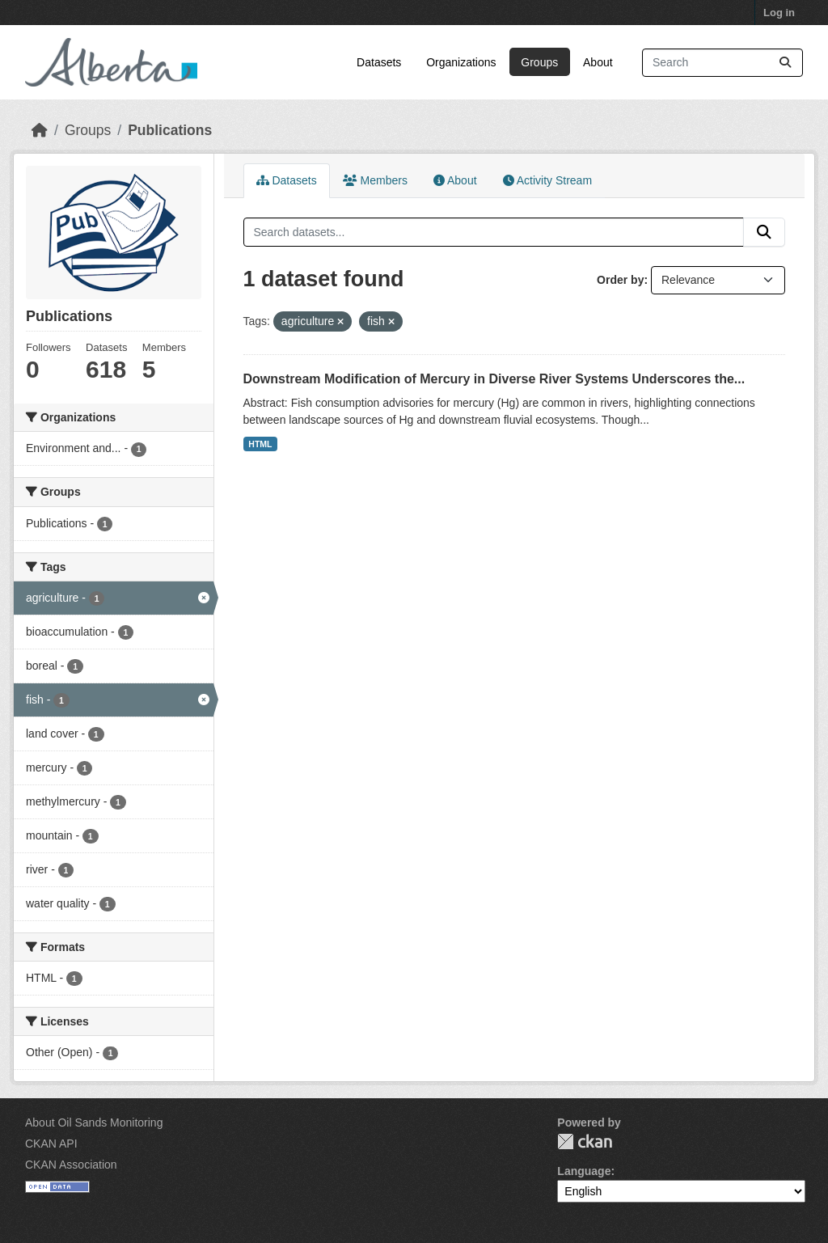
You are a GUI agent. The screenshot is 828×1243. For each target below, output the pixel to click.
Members (375, 180)
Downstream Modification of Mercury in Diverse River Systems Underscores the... (494, 379)
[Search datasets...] (722, 63)
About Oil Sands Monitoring (94, 1122)
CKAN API (51, 1143)
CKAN (584, 1141)
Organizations (461, 62)
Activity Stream (547, 180)
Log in (779, 12)
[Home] (40, 130)
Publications (170, 130)
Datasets (379, 62)
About (598, 62)
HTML (260, 444)
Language (583, 1171)
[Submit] (785, 63)
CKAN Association (71, 1164)
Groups (539, 62)
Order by (620, 279)
